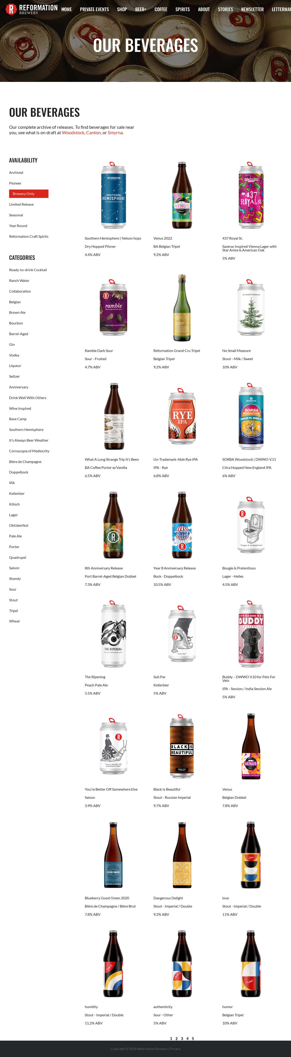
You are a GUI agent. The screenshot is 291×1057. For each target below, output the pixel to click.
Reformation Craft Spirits (28, 236)
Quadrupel (17, 557)
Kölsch (14, 504)
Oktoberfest (18, 525)
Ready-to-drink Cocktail (28, 270)
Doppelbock (18, 472)
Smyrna (115, 132)
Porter (14, 546)
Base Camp (18, 419)
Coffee (161, 9)
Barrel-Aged (18, 333)
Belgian (15, 302)
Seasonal (16, 215)
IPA (12, 482)
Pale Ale (15, 536)
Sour (12, 589)
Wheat (14, 621)
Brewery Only (23, 193)
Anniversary (18, 387)
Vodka (14, 355)
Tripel (13, 610)
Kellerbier (17, 493)
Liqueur (15, 365)
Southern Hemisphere (26, 429)
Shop (122, 9)
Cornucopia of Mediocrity (29, 451)
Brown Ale (17, 312)
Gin (12, 344)
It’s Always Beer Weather (28, 440)
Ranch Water (19, 280)
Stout (13, 600)
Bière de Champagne (25, 461)
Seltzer (14, 376)
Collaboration (20, 291)
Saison (14, 568)
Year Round (18, 225)
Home (66, 9)
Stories (225, 9)
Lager (13, 515)
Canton (93, 132)
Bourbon (16, 323)
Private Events (94, 9)
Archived (16, 172)
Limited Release (21, 204)
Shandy (15, 578)
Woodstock (73, 132)
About (204, 9)
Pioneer (15, 183)
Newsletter (252, 9)
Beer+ (140, 9)
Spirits (183, 9)
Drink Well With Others (27, 397)
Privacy (175, 1049)
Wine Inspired (20, 408)
